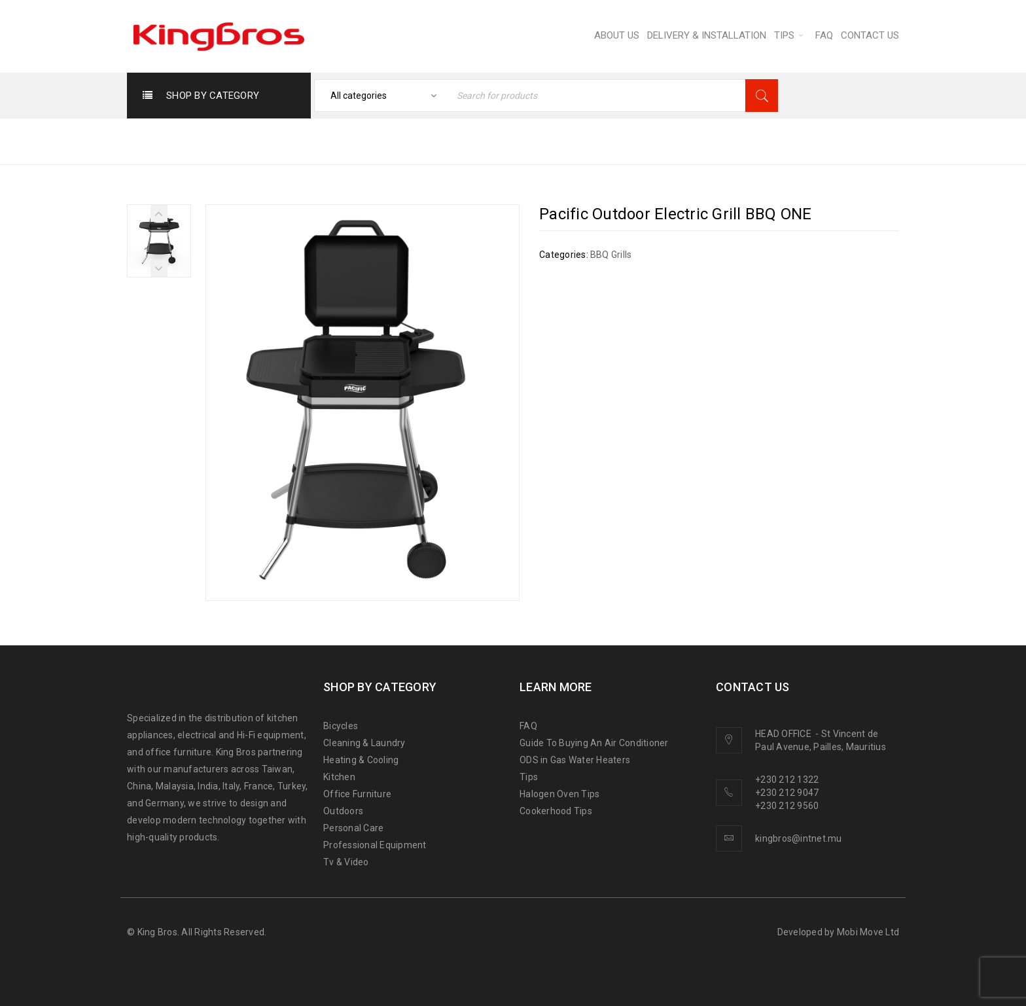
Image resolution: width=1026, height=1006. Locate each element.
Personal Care (353, 828)
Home (518, 140)
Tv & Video (346, 862)
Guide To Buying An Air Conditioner (594, 743)
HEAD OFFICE (784, 733)
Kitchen (339, 777)
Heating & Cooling (360, 760)
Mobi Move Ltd (868, 932)
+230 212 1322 (787, 779)
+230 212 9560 (787, 805)
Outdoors (343, 811)
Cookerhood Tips (556, 811)
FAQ (528, 726)
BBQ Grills (655, 140)
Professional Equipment (375, 845)
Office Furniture (357, 794)
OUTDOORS (582, 140)
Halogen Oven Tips (559, 794)
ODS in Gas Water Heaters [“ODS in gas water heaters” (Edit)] (575, 760)
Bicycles (340, 726)
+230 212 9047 (787, 792)
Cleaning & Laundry (364, 743)
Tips (529, 777)
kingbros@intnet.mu (798, 838)
